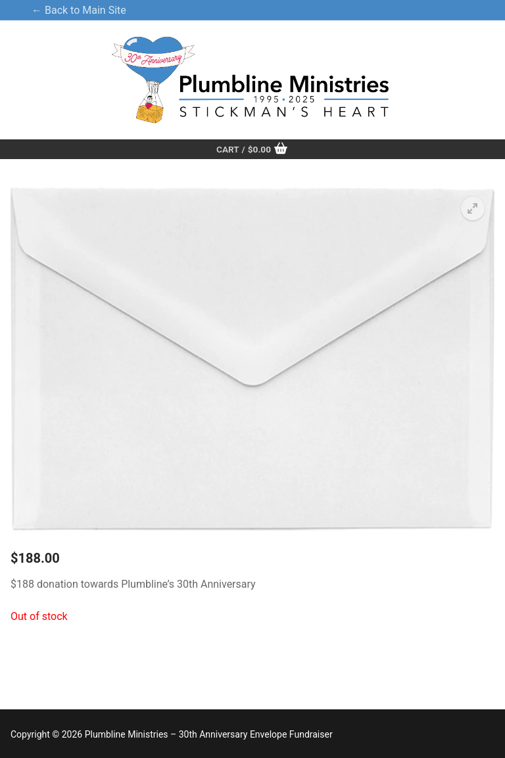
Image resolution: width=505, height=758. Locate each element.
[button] (473, 208)
